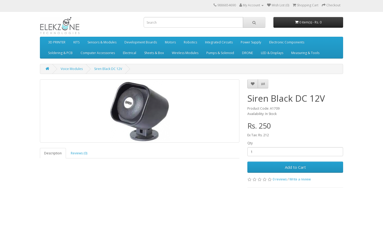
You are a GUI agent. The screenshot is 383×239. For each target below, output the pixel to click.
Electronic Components (286, 42)
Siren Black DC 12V (108, 69)
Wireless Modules (185, 53)
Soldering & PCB (60, 53)
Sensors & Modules (102, 42)
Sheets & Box (154, 53)
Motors (170, 42)
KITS (76, 42)
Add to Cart (295, 167)
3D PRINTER (56, 42)
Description (53, 153)
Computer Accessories (98, 53)
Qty (250, 143)
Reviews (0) (79, 153)
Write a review (300, 179)
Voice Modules (72, 69)
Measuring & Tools (305, 53)
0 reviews (280, 179)
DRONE (247, 53)
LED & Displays (272, 53)
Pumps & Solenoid (220, 53)
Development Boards (140, 42)
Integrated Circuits (219, 42)
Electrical (129, 53)
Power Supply (251, 42)
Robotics (190, 42)
